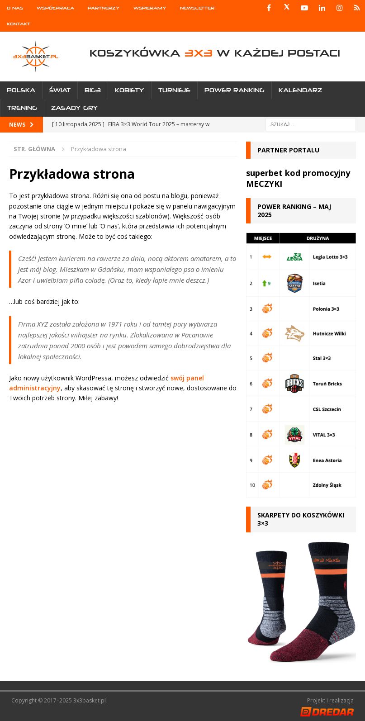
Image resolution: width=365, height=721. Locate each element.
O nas (15, 7)
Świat (60, 90)
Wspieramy (149, 7)
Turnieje (174, 90)
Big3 (93, 90)
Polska (21, 90)
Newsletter (197, 7)
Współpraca (55, 7)
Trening (22, 107)
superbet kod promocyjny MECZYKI (298, 178)
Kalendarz (300, 90)
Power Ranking (234, 90)
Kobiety (129, 90)
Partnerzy (104, 7)
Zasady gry (74, 107)
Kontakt (18, 23)
